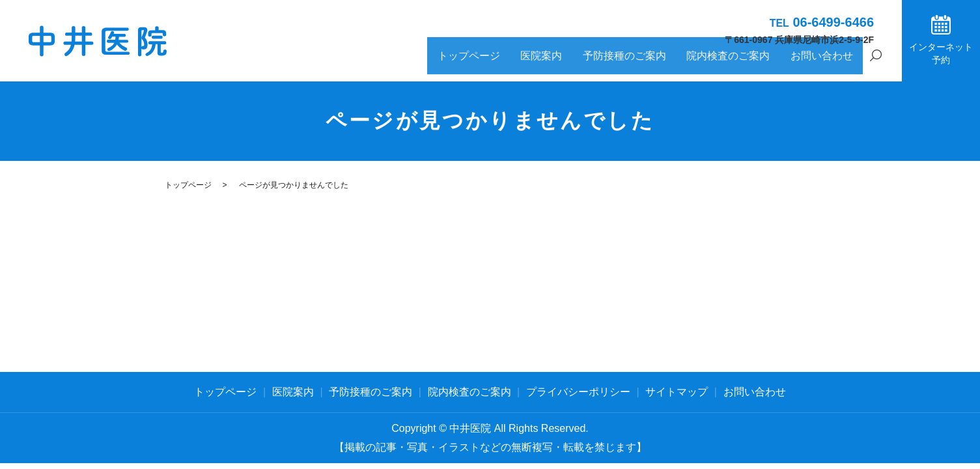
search (876, 64)
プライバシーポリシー (578, 391)
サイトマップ (676, 391)
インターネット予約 (941, 53)
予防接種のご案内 (660, 62)
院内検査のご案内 (749, 62)
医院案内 (591, 62)
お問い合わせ (828, 62)
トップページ (531, 62)
